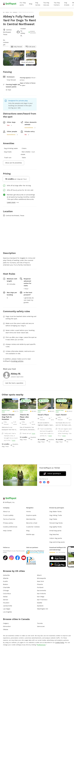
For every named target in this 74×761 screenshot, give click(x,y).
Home (28, 511)
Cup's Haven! (61, 415)
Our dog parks (23, 4)
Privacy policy (8, 523)
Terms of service (9, 519)
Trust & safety (8, 515)
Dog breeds (66, 4)
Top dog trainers (57, 4)
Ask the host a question (14, 383)
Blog (30, 4)
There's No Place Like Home (24, 417)
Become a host (31, 523)
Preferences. (41, 645)
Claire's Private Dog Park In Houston (8, 417)
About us (6, 511)
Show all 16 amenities (13, 163)
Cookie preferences (10, 527)
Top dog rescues (46, 4)
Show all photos (27, 62)
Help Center (7, 530)
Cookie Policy (59, 642)
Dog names (37, 4)
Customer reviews (33, 527)
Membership (31, 519)
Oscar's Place (43, 415)
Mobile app (30, 534)
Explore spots (31, 515)
